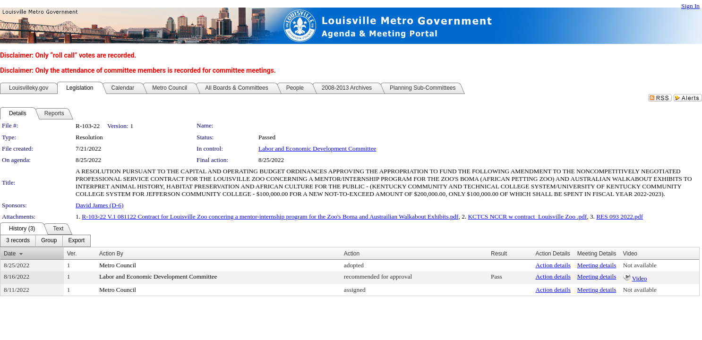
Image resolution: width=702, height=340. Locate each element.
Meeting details (596, 265)
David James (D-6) (99, 205)
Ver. (72, 253)
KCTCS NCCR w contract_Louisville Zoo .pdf (527, 216)
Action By (111, 253)
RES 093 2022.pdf (619, 216)
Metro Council (117, 265)
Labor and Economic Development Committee (317, 148)
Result (499, 253)
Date (10, 253)
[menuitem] (17, 240)
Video (639, 278)
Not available (640, 265)
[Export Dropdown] (76, 240)
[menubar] (45, 241)
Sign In (690, 5)
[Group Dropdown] (48, 240)
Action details (552, 265)
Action (352, 253)
